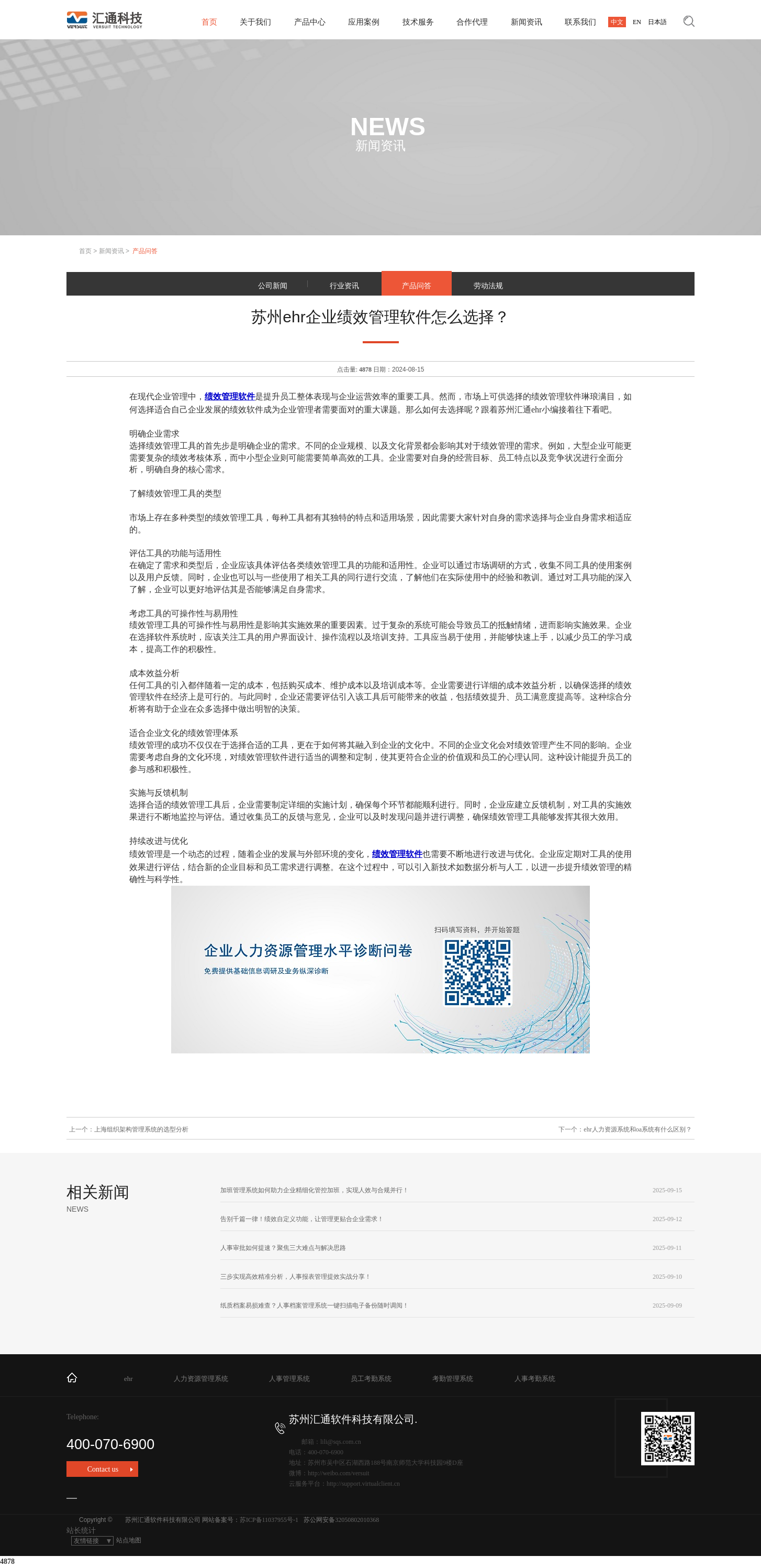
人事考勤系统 (534, 1379)
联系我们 (580, 22)
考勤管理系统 (452, 1379)
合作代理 (472, 22)
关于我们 (255, 22)
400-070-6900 (175, 1437)
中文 (617, 22)
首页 (209, 22)
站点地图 (128, 1540)
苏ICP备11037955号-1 (269, 1520)
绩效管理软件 (230, 396)
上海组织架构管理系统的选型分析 (141, 1129)
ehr (128, 1379)
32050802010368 (357, 1520)
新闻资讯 (526, 22)
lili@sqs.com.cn (340, 1441)
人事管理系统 (289, 1379)
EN (637, 22)
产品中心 (310, 22)
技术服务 (418, 22)
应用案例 (363, 22)
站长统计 (81, 1531)
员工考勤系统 (371, 1379)
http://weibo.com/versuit (339, 1473)
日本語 (657, 22)
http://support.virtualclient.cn (363, 1483)
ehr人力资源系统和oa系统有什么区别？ (638, 1129)
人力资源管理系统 (201, 1379)
